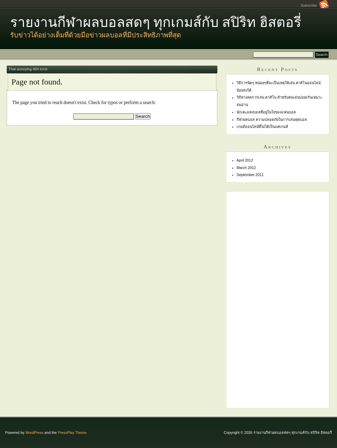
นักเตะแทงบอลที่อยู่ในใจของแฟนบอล (266, 112)
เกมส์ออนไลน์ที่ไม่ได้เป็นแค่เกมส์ (262, 127)
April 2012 (245, 160)
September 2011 (250, 175)
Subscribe (315, 5)
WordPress (34, 432)
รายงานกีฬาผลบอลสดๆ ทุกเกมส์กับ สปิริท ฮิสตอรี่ (155, 22)
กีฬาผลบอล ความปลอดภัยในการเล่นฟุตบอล (272, 119)
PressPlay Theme (72, 432)
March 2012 (246, 168)
